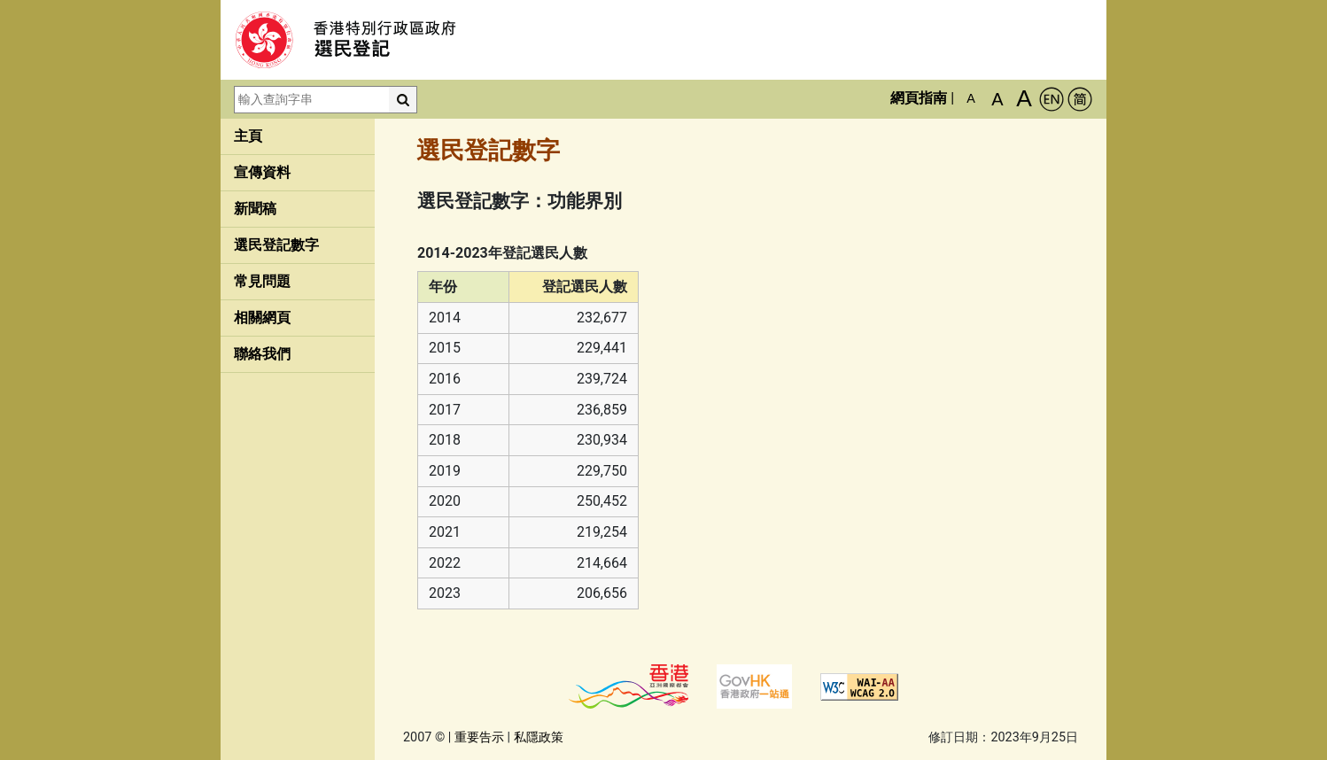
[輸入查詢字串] (311, 99)
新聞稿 (255, 208)
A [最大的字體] (1024, 98)
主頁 (248, 136)
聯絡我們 (262, 353)
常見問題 (262, 281)
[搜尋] (403, 99)
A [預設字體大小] (970, 98)
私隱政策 (538, 737)
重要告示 (479, 737)
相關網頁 (262, 317)
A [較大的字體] (997, 99)
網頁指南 (918, 97)
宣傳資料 (262, 172)
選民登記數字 (276, 245)
